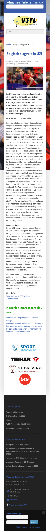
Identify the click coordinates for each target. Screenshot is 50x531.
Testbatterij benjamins (14, 412)
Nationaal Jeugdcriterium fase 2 (18, 428)
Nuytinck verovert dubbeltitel (18, 332)
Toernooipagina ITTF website (18, 296)
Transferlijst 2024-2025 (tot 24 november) (22, 458)
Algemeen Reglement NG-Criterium (20, 462)
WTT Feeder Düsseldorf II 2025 (18, 424)
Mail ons (13, 500)
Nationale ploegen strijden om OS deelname (24, 323)
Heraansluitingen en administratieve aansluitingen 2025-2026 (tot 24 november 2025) (22, 451)
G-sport (9, 420)
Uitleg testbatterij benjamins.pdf (18, 445)
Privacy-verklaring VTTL (18, 505)
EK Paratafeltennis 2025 (15, 416)
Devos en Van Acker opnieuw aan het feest (24, 326)
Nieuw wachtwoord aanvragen (28, 527)
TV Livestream (12, 299)
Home (8, 45)
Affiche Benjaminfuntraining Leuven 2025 (22, 466)
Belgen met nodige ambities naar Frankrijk (23, 329)
